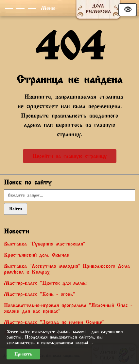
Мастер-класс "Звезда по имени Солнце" (54, 322)
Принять (23, 354)
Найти (15, 209)
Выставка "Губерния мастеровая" (44, 244)
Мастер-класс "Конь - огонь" (39, 294)
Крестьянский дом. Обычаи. (37, 255)
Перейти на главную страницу (70, 156)
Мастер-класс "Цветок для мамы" (46, 283)
